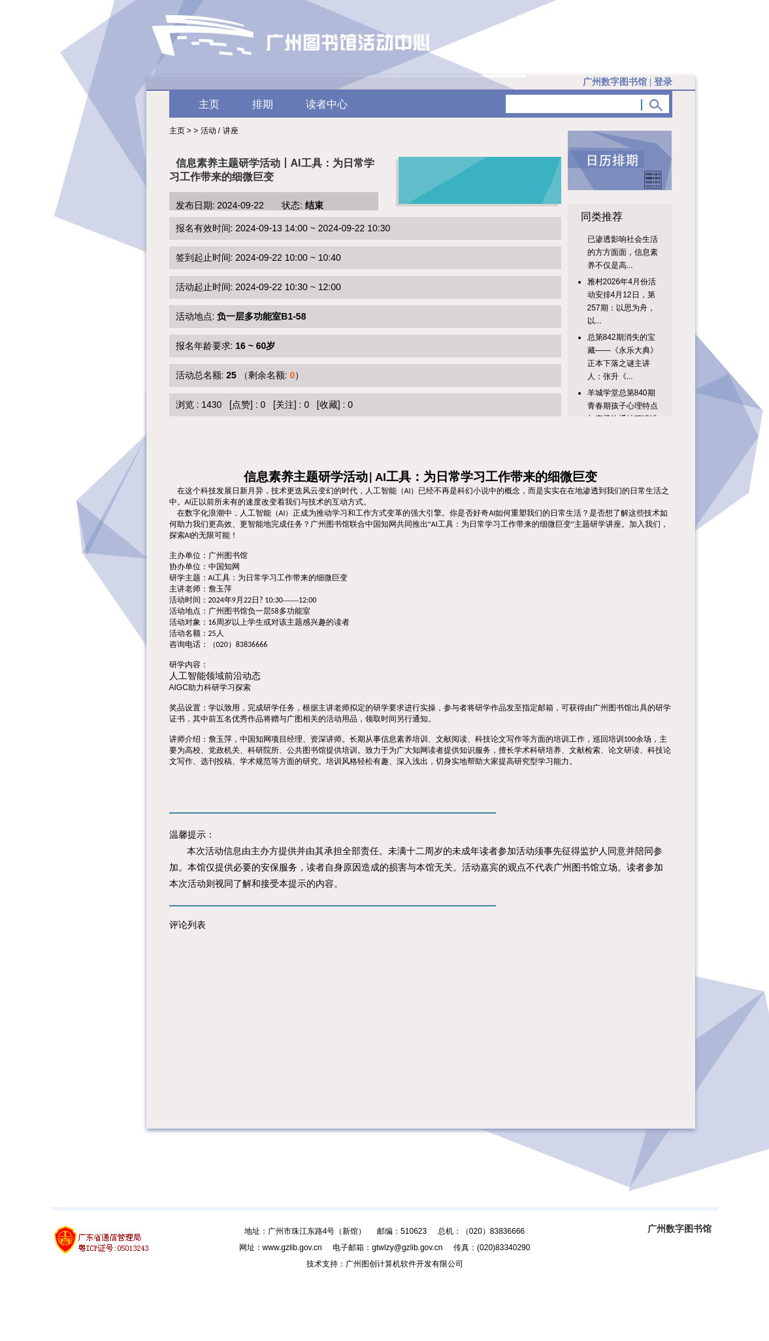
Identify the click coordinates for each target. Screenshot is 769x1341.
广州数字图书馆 (679, 1228)
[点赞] (241, 404)
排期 (262, 104)
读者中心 (327, 104)
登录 (663, 82)
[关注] (285, 404)
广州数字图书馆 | (627, 82)
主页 (209, 104)
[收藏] (328, 404)
